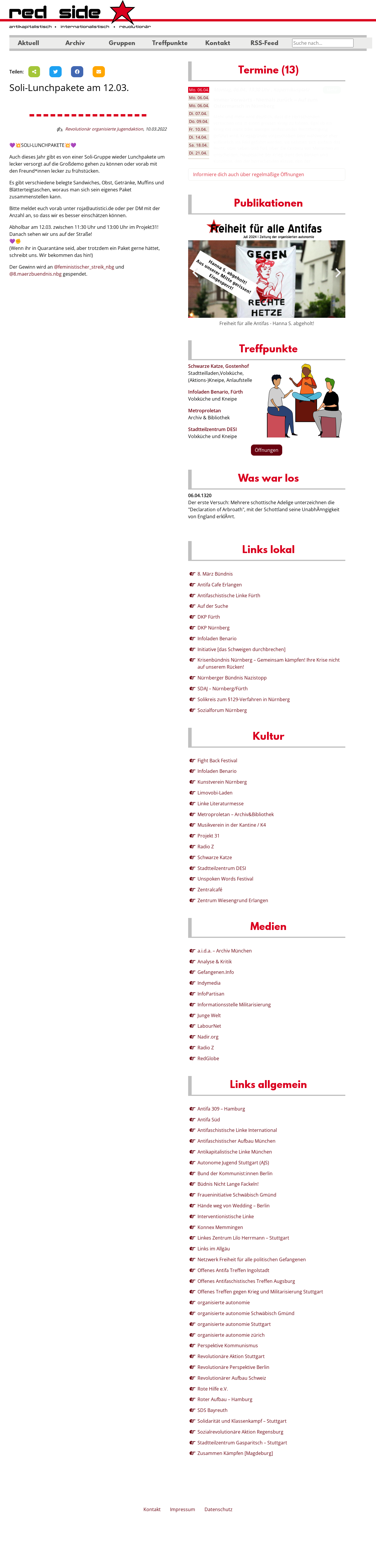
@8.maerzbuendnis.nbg (35, 274)
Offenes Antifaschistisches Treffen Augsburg (246, 1281)
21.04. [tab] (198, 153)
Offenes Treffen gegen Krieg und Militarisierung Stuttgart (260, 1291)
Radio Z (205, 846)
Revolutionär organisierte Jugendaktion (104, 129)
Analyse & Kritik (214, 961)
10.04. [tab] (198, 129)
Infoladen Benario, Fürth (215, 392)
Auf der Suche (212, 606)
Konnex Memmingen (220, 1227)
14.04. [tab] (198, 137)
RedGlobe (208, 1058)
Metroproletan (204, 410)
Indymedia (209, 983)
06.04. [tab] (199, 89)
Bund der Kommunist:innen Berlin (235, 1173)
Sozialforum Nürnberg (222, 710)
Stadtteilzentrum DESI (212, 429)
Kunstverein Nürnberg (222, 782)
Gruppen (122, 43)
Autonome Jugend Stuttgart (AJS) (233, 1162)
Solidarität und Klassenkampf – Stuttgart (242, 1421)
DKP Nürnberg (213, 627)
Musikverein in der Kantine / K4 (231, 825)
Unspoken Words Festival (225, 879)
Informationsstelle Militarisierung (234, 1004)
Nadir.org (208, 1037)
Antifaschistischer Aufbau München (236, 1141)
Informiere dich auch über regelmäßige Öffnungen (248, 174)
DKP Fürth (208, 617)
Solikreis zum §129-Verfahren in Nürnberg (243, 699)
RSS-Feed (264, 43)
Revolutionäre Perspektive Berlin (233, 1367)
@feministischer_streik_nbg (84, 267)
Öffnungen (266, 450)
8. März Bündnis (215, 574)
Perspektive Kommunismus (227, 1345)
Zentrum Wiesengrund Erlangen (232, 900)
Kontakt (217, 43)
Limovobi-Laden (215, 793)
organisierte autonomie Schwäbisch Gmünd (245, 1313)
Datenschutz (219, 1509)
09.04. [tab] (198, 121)
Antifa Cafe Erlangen (219, 584)
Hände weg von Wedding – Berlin (233, 1205)
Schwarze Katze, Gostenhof (218, 366)
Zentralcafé (209, 889)
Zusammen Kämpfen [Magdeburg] (235, 1453)
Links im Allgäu (213, 1248)
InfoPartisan (210, 994)
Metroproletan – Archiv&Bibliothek (235, 814)
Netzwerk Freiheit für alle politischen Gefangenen (251, 1259)
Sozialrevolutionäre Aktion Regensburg (240, 1432)
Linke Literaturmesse (220, 803)
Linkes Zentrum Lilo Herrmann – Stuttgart (243, 1238)
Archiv (75, 43)
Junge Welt (209, 1015)
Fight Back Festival (217, 760)
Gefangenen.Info (215, 972)
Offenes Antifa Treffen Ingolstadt (233, 1270)
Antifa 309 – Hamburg (221, 1109)
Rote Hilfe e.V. (212, 1389)
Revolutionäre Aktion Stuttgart (231, 1356)
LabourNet (209, 1026)
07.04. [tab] (198, 113)
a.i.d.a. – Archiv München (224, 951)
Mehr (332, 89)
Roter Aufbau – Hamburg (224, 1399)
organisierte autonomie (223, 1302)
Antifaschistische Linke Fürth (228, 595)
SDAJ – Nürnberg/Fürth (222, 688)
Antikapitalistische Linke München (234, 1152)
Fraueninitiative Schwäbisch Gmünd (236, 1195)
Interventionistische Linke (225, 1216)
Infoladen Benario (217, 638)
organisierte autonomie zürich (231, 1335)
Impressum (182, 1509)
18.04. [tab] (198, 145)
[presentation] (195, 273)
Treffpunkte (170, 43)
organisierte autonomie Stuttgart (234, 1324)
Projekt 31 (208, 836)
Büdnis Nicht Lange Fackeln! (228, 1184)
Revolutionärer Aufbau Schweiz (231, 1378)
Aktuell (28, 43)
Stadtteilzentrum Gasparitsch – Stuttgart (242, 1442)
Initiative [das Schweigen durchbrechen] (241, 649)
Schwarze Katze (214, 857)
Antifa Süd (208, 1119)
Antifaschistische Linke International (237, 1130)
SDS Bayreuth (212, 1410)
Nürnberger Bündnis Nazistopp (232, 678)
